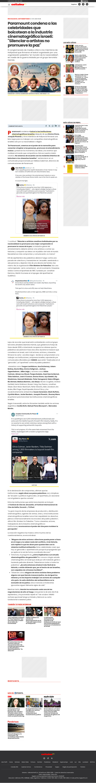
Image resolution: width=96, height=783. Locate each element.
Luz (75, 762)
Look (71, 762)
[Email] (59, 126)
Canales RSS (14, 767)
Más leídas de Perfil (72, 123)
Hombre (39, 762)
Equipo (57, 767)
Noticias (17, 762)
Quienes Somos (26, 767)
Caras (11, 762)
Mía (79, 762)
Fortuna (33, 762)
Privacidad (49, 767)
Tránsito (82, 767)
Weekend (55, 762)
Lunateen (85, 762)
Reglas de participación (70, 767)
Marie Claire (25, 762)
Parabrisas (47, 762)
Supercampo (64, 762)
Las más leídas (69, 43)
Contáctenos (38, 767)
